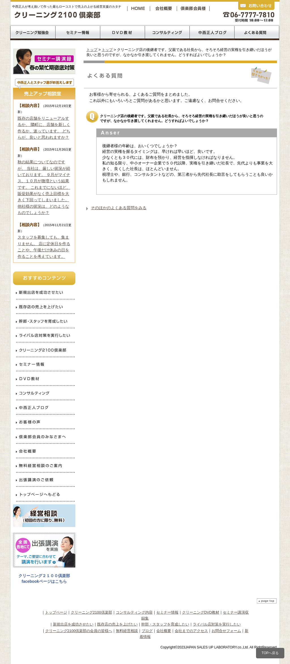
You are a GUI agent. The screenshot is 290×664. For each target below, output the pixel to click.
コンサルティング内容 (134, 612)
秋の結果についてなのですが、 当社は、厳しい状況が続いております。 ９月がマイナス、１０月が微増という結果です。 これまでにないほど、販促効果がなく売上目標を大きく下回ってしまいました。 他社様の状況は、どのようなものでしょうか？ (44, 187)
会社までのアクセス (191, 631)
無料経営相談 (127, 631)
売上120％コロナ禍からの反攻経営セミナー (77, 32)
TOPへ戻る (270, 653)
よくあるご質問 (256, 32)
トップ (91, 50)
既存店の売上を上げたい (117, 624)
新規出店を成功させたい (73, 624)
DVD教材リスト (122, 32)
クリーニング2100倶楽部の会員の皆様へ (78, 631)
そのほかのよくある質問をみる (118, 207)
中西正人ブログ (212, 32)
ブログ (147, 631)
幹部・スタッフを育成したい (165, 624)
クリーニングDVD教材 (200, 612)
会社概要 (165, 8)
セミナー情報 (167, 612)
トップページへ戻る (139, 8)
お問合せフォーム (226, 631)
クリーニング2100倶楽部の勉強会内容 (32, 32)
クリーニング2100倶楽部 (194, 8)
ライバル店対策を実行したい (217, 624)
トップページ (56, 612)
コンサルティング (167, 32)
